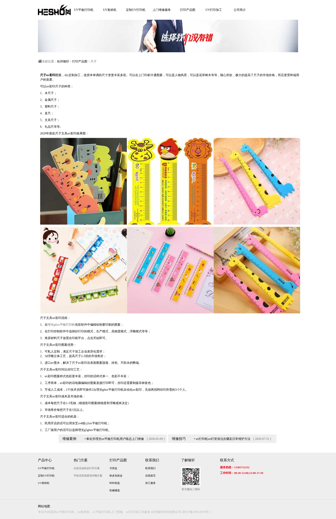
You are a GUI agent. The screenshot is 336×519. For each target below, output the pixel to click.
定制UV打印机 (135, 9)
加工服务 (150, 483)
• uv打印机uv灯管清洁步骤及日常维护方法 (222, 439)
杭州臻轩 (63, 61)
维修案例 (69, 439)
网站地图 (44, 506)
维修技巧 (179, 439)
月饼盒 (113, 468)
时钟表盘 (114, 483)
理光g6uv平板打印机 (61, 324)
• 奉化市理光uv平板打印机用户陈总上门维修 (114, 439)
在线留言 (150, 475)
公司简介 (240, 9)
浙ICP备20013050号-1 (196, 512)
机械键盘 (114, 490)
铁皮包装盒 (115, 475)
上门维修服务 (162, 9)
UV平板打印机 (83, 9)
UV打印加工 (214, 9)
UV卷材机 (109, 9)
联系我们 (152, 460)
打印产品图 (187, 9)
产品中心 (45, 460)
